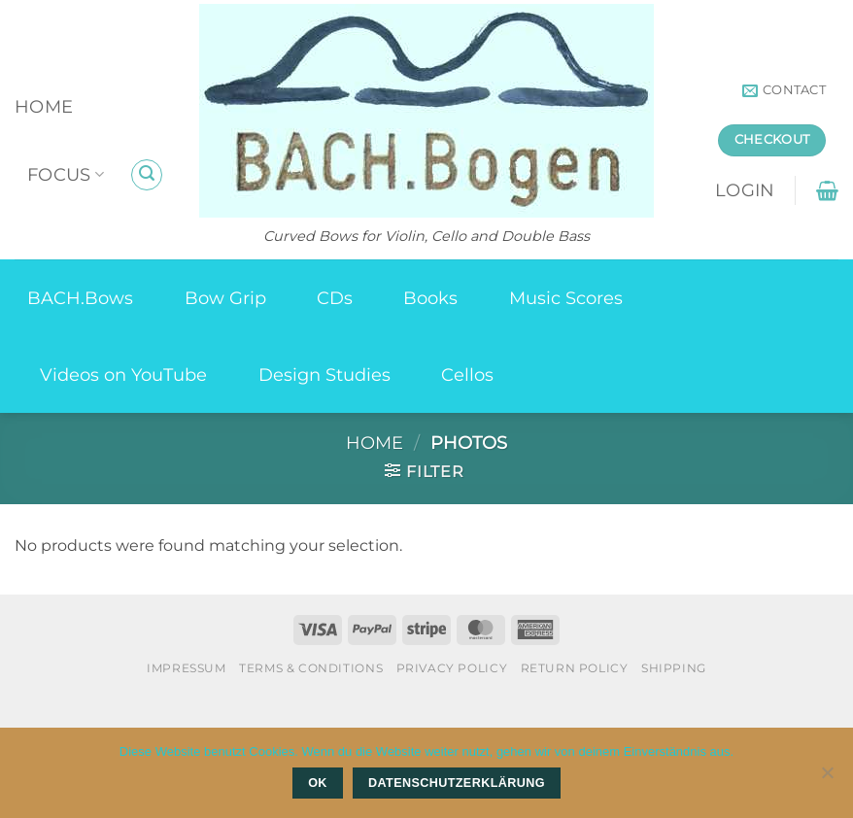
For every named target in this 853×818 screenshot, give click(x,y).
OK (317, 783)
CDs (335, 298)
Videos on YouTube (123, 374)
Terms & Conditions (311, 668)
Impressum (186, 668)
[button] (146, 174)
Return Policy (575, 668)
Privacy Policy (452, 668)
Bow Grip (225, 298)
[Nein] (826, 778)
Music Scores (566, 298)
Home (44, 106)
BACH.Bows (80, 298)
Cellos (467, 374)
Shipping (673, 668)
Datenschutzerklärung (456, 783)
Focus (65, 174)
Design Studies (324, 374)
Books (430, 298)
